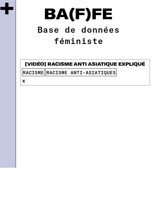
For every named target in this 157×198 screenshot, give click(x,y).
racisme (33, 72)
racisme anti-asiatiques (81, 72)
